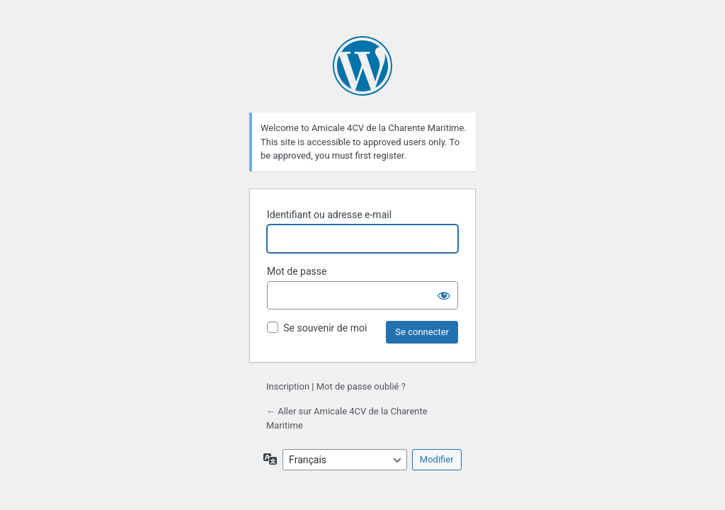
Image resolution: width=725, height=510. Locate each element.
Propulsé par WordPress (362, 66)
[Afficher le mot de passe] (444, 295)
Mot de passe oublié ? (361, 386)
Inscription (287, 386)
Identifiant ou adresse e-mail (329, 214)
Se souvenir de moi (325, 328)
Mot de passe (296, 271)
